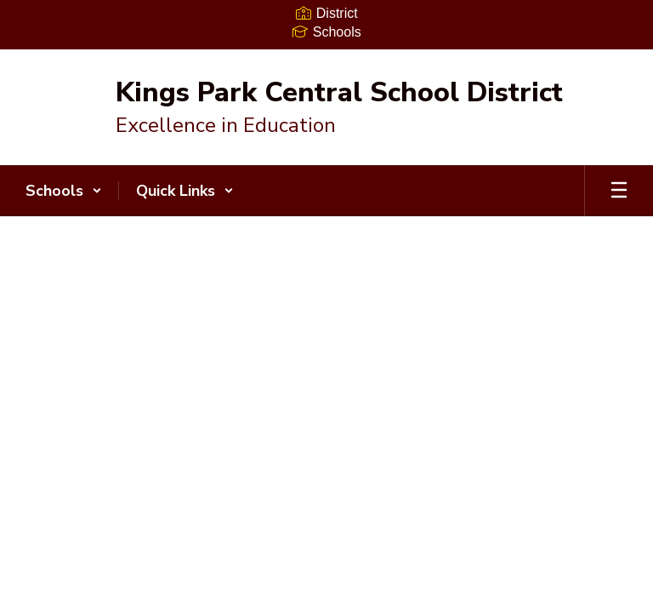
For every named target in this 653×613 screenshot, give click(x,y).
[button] (64, 190)
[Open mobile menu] (619, 190)
